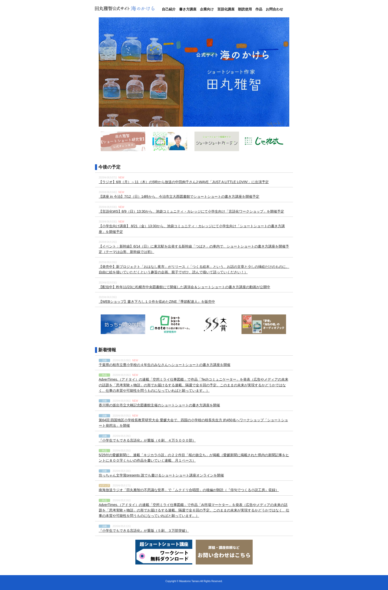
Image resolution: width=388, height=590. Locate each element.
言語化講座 (226, 9)
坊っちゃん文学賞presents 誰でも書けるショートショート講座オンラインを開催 (161, 475)
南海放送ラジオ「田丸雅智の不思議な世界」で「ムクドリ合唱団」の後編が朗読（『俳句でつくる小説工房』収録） (189, 490)
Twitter (291, 9)
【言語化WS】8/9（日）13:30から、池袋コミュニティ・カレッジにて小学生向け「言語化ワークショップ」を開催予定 (191, 211)
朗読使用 (245, 9)
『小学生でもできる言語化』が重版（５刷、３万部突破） (144, 531)
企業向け (207, 9)
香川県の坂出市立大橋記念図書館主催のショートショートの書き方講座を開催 (159, 405)
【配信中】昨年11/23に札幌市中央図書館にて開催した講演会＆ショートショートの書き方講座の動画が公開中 (184, 287)
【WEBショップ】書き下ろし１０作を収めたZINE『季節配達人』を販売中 (157, 302)
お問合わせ (274, 9)
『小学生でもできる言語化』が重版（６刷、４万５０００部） (147, 440)
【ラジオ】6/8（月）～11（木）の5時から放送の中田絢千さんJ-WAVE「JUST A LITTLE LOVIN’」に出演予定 (184, 182)
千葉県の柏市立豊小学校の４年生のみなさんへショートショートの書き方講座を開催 (164, 365)
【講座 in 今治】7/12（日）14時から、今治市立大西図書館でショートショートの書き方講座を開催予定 (179, 196)
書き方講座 (187, 9)
